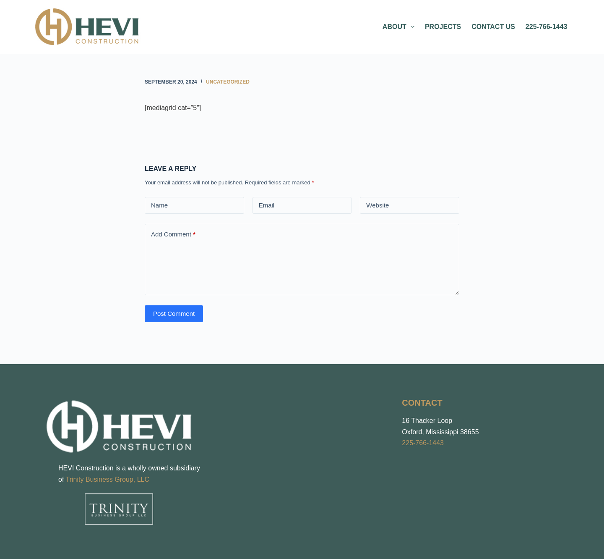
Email (267, 205)
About (400, 27)
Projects (443, 26)
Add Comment (173, 234)
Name (159, 205)
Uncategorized (228, 82)
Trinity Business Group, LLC (107, 479)
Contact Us (493, 26)
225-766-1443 (547, 26)
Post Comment (174, 313)
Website (377, 205)
